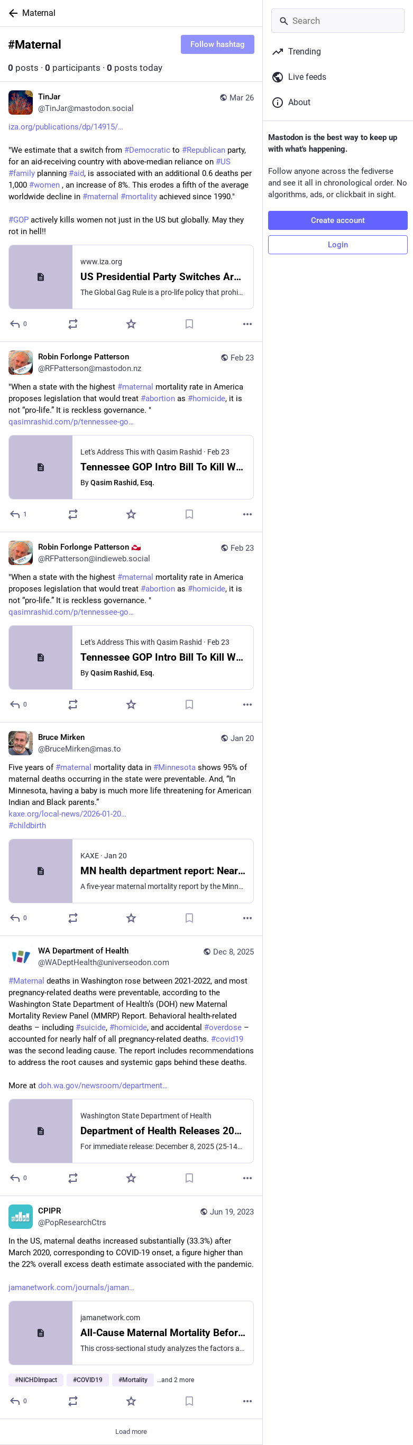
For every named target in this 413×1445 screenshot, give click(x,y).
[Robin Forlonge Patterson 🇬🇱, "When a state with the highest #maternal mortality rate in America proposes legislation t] (131, 627)
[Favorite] (131, 324)
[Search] (338, 20)
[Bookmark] (189, 324)
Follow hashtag (217, 44)
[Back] (11, 13)
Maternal (39, 13)
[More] (247, 324)
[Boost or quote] (73, 324)
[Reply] (18, 324)
